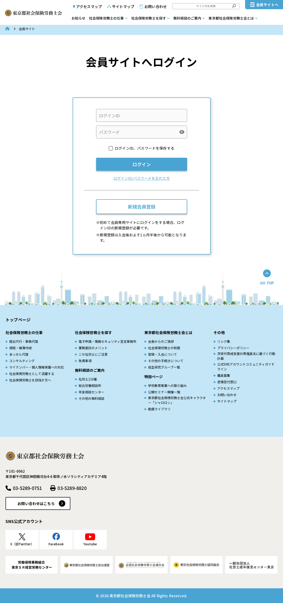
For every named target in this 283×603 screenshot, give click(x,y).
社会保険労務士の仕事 (106, 18)
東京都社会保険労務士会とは (231, 18)
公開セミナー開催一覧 (164, 392)
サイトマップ (123, 6)
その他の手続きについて (165, 360)
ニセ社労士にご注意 (93, 354)
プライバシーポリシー (233, 348)
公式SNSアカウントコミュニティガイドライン (245, 366)
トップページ (18, 320)
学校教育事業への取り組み (167, 385)
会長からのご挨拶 (161, 341)
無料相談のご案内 (187, 18)
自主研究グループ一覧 (164, 367)
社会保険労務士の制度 (164, 348)
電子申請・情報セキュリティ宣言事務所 (107, 341)
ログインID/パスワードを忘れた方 (141, 178)
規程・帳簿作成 (20, 348)
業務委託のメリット (93, 348)
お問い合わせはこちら (36, 503)
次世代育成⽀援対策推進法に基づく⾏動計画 (246, 356)
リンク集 (223, 341)
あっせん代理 (19, 354)
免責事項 (85, 360)
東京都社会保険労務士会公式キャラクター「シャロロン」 (177, 400)
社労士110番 (88, 379)
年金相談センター (91, 392)
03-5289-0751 (27, 488)
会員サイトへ (267, 4)
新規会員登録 (141, 206)
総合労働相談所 (90, 385)
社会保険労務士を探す (148, 18)
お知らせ (78, 18)
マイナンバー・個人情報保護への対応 (36, 367)
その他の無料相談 (91, 398)
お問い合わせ (155, 6)
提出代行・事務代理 (23, 341)
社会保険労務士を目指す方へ (30, 380)
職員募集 (223, 375)
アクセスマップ (89, 6)
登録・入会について (162, 354)
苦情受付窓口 (227, 382)
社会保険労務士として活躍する (31, 373)
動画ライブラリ (159, 409)
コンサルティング (22, 360)
